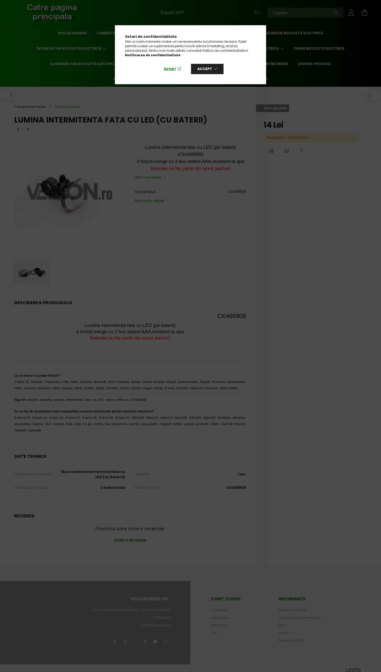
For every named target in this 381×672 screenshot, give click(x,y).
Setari (170, 68)
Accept (204, 68)
